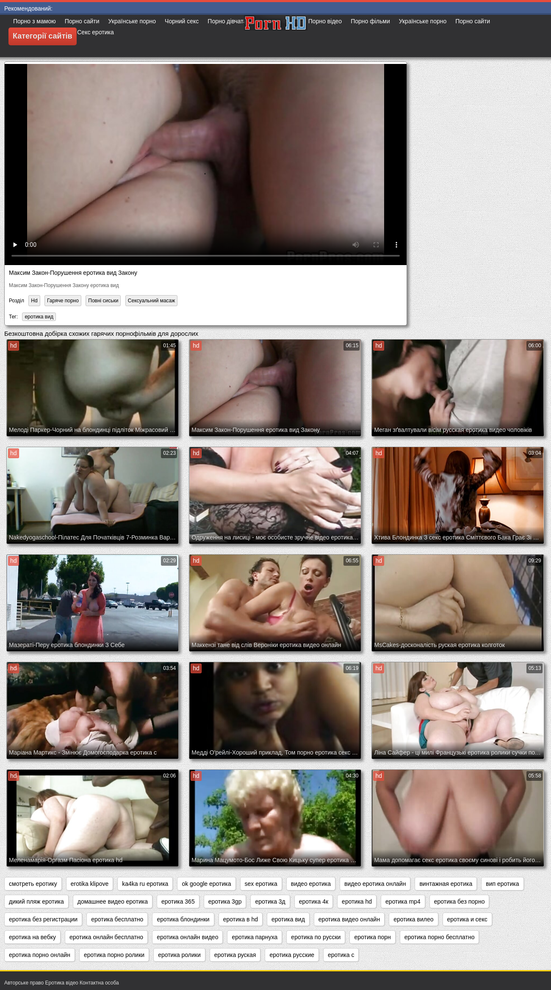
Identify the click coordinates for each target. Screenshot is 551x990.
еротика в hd (240, 919)
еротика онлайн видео (187, 937)
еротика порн (372, 937)
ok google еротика (206, 883)
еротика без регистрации (43, 919)
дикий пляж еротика (36, 901)
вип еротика (502, 883)
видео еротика (311, 883)
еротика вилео (413, 919)
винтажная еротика (445, 883)
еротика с (341, 954)
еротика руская (235, 954)
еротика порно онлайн (39, 954)
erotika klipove (90, 883)
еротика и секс (467, 919)
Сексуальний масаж (151, 301)
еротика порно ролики (114, 954)
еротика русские (291, 954)
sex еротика (261, 883)
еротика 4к (313, 901)
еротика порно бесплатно (439, 937)
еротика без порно (459, 901)
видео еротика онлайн (375, 883)
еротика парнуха (254, 937)
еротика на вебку (32, 937)
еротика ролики (179, 954)
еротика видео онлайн (349, 919)
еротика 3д (270, 901)
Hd (34, 301)
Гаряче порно (63, 301)
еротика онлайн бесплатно (106, 937)
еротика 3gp (225, 901)
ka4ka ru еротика (145, 883)
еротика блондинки (183, 919)
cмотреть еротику (33, 883)
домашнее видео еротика (113, 901)
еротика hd (357, 901)
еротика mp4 (403, 901)
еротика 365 (178, 901)
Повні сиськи (103, 301)
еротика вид (39, 317)
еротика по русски (316, 937)
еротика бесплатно (117, 919)
